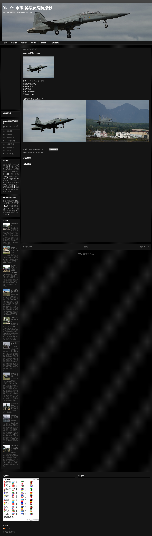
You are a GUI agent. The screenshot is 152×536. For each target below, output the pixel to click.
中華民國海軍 (8, 201)
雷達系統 (10, 189)
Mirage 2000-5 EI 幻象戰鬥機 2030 (14, 249)
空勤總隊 (16, 212)
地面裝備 (24, 43)
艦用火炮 (9, 186)
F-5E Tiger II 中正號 (37, 81)
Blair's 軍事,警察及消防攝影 (27, 8)
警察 (6, 214)
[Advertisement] (86, 226)
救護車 (8, 179)
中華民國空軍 (32, 152)
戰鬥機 (40, 152)
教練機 (5, 181)
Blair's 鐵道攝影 (7, 131)
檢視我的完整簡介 (9, 532)
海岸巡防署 (12, 211)
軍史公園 (14, 43)
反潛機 (5, 166)
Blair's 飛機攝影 (7, 134)
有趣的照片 (15, 180)
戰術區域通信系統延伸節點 (14, 375)
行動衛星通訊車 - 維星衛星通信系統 (14, 448)
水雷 (6, 182)
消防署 (8, 212)
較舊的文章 (144, 247)
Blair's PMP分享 (8, 150)
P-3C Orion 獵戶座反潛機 (14, 291)
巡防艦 (10, 170)
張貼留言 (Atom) (88, 254)
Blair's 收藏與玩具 (8, 144)
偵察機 (5, 164)
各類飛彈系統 (54, 43)
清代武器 (12, 182)
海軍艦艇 (33, 43)
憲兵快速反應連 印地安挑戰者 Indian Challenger (14, 269)
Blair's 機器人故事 (8, 137)
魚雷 (8, 191)
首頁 (5, 43)
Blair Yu (8, 529)
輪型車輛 (8, 188)
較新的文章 (27, 247)
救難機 (14, 179)
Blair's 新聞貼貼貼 (8, 147)
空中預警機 (9, 184)
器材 (9, 168)
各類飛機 (43, 43)
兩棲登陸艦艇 (13, 164)
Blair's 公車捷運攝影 (9, 141)
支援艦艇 (11, 177)
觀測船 (17, 186)
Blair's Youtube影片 (9, 154)
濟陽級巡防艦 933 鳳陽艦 (14, 417)
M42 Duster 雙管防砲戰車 (14, 319)
